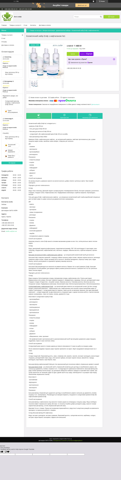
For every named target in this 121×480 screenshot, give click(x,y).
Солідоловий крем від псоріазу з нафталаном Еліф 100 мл (12, 102)
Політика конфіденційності (75, 440)
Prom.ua (69, 439)
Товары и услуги (15, 25)
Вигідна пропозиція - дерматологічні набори (56, 30)
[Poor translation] (7, 451)
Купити (73, 54)
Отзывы (4, 42)
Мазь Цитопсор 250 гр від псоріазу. (12, 73)
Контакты (33, 25)
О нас (25, 25)
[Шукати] (101, 16)
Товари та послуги (35, 30)
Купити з (86, 54)
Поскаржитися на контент (60, 440)
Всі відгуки (12, 163)
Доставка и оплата (45, 25)
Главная (4, 25)
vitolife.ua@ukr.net (11, 231)
